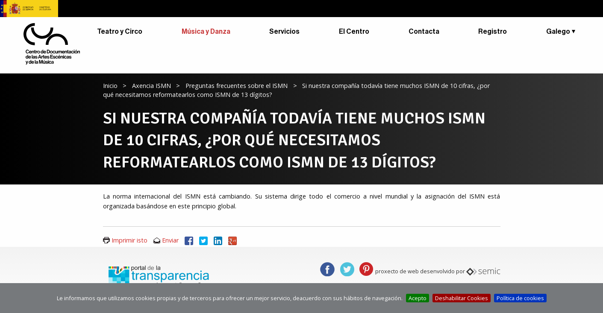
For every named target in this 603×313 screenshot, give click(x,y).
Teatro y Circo (119, 31)
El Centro (354, 31)
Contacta (424, 31)
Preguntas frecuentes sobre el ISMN (236, 86)
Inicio (110, 86)
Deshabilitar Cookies (461, 298)
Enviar (170, 240)
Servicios (284, 31)
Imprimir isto (129, 240)
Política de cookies (520, 298)
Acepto (418, 298)
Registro (492, 31)
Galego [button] (558, 31)
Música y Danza (206, 31)
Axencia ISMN (151, 86)
